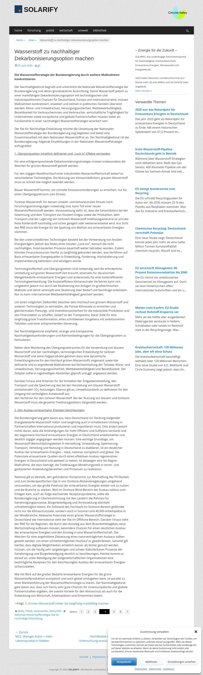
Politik (29, 611)
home (18, 30)
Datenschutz (141, 668)
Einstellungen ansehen (182, 661)
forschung (34, 30)
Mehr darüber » (143, 90)
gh (38, 65)
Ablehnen (151, 661)
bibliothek (99, 30)
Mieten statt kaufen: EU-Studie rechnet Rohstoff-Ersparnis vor (157, 310)
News (32, 40)
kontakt (84, 656)
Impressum (168, 668)
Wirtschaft (55, 611)
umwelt (83, 30)
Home (20, 40)
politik (50, 30)
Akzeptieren (124, 661)
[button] (196, 631)
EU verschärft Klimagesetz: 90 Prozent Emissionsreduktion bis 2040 (161, 270)
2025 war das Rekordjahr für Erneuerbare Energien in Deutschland (161, 112)
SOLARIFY (41, 9)
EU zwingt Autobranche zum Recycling (155, 191)
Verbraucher (41, 611)
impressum (98, 656)
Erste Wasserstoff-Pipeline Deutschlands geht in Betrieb (155, 151)
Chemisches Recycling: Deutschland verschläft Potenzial (160, 230)
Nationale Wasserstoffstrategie (32, 614)
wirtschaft (66, 30)
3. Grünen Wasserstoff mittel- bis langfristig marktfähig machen (67, 603)
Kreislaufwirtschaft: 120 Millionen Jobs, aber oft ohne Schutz (159, 349)
